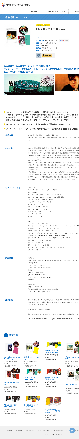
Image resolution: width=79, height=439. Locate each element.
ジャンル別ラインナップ (56, 11)
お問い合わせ (30, 430)
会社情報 (9, 430)
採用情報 (19, 430)
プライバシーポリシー (45, 430)
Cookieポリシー (61, 430)
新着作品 (34, 11)
